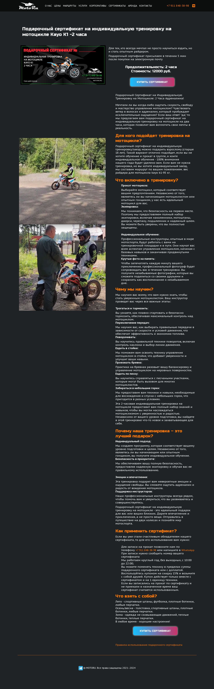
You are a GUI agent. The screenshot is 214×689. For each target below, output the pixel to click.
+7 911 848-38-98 (147, 550)
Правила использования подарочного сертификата (152, 648)
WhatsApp (131, 553)
